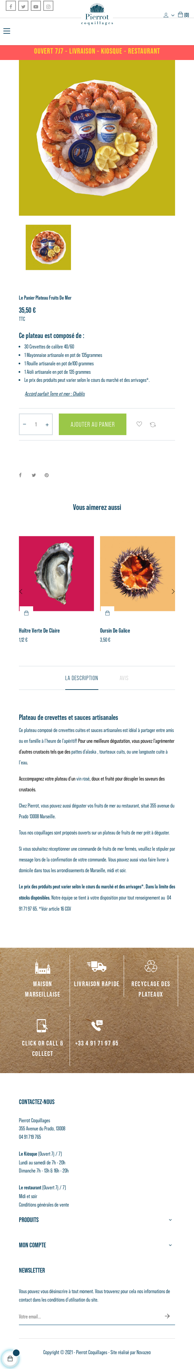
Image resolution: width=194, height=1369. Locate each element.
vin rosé (83, 778)
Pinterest (50, 475)
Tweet (37, 475)
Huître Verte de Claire (39, 630)
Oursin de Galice (115, 630)
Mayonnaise (36, 355)
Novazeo (144, 1352)
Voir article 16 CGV (56, 909)
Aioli (30, 372)
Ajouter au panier (93, 424)
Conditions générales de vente (44, 1204)
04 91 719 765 (30, 1137)
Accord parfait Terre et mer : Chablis (55, 394)
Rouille (32, 363)
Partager (24, 475)
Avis (124, 678)
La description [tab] (81, 678)
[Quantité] (36, 424)
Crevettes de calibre (46, 346)
